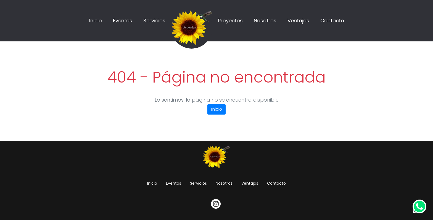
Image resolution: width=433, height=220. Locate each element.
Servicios (154, 20)
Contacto (332, 20)
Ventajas (298, 20)
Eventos (122, 20)
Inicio (95, 20)
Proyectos (230, 20)
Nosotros (265, 20)
